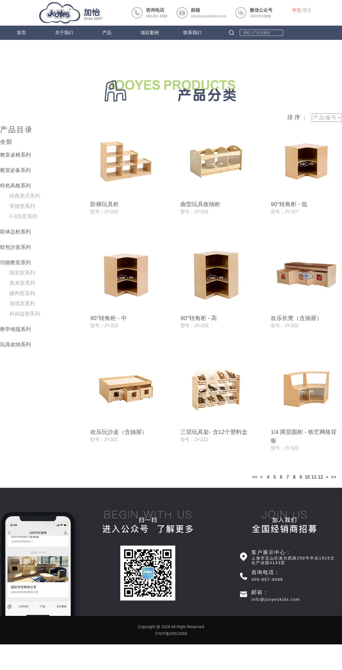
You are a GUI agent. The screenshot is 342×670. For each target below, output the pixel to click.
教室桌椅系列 (15, 155)
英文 (307, 10)
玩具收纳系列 (15, 344)
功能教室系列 (15, 262)
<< (255, 477)
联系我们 (192, 32)
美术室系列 (22, 283)
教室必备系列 (15, 170)
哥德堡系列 (22, 206)
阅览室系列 (22, 273)
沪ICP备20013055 (171, 633)
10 (307, 477)
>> (333, 477)
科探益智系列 (24, 314)
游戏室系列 (22, 303)
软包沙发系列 (15, 247)
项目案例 (150, 32)
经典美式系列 (24, 196)
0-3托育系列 (23, 216)
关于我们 (64, 32)
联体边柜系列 (15, 232)
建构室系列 (22, 293)
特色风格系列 (15, 185)
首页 (21, 32)
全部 (6, 142)
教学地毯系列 (15, 329)
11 (314, 477)
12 (320, 477)
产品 (106, 32)
